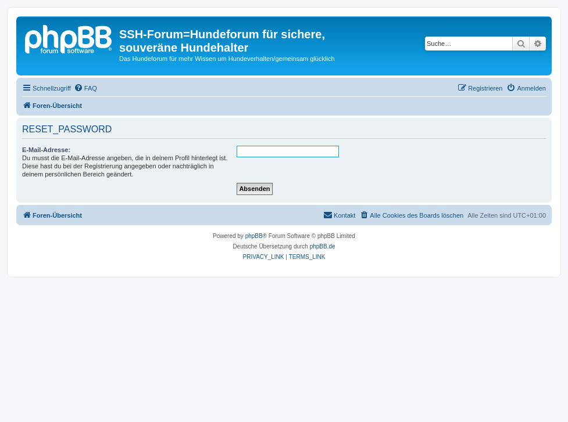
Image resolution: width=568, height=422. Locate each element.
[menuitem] (85, 88)
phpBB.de (322, 246)
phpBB (254, 236)
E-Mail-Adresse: (46, 149)
